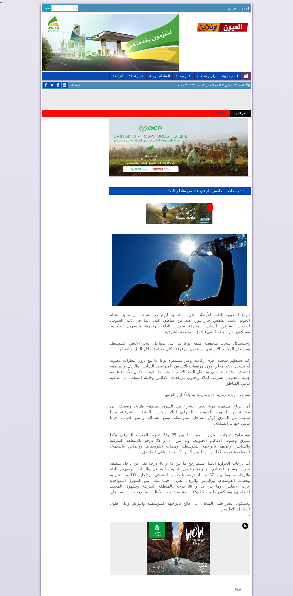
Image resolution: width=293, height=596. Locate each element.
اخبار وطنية (183, 76)
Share (238, 589)
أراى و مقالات (206, 76)
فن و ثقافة (136, 76)
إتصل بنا (245, 8)
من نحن (232, 8)
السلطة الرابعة (159, 76)
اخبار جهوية (230, 76)
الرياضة (117, 76)
